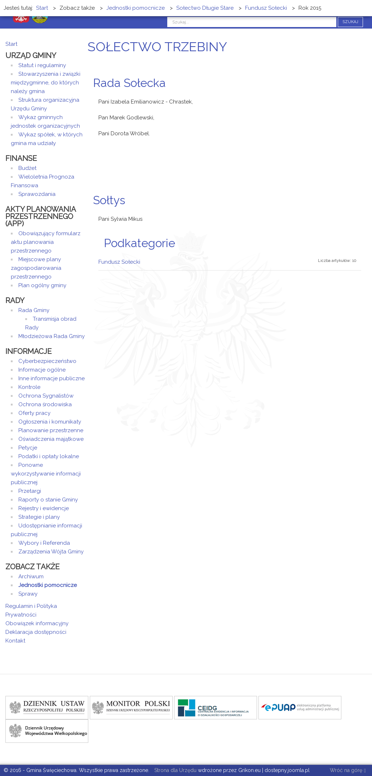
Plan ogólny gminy (42, 285)
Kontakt (15, 640)
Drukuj (355, 96)
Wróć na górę (348, 770)
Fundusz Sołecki (119, 262)
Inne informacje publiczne (51, 378)
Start (11, 44)
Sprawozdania (37, 194)
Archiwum (31, 576)
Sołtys (109, 200)
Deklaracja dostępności (35, 632)
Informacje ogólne (42, 370)
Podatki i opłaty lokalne (48, 456)
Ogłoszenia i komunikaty (49, 421)
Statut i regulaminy (42, 65)
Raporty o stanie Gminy (48, 499)
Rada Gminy (33, 310)
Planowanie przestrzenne (50, 430)
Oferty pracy (34, 413)
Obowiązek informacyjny (36, 623)
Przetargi (29, 491)
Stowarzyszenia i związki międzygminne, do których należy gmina (45, 83)
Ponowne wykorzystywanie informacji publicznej (46, 474)
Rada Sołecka (129, 82)
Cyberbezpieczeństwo (47, 361)
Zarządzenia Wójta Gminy (51, 551)
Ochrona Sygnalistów (46, 396)
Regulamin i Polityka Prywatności (31, 610)
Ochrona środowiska (45, 404)
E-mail (364, 96)
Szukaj (350, 21)
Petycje (27, 447)
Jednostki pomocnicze (47, 585)
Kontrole (29, 387)
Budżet (27, 168)
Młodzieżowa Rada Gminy (51, 336)
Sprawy (27, 594)
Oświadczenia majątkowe (51, 439)
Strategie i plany (39, 517)
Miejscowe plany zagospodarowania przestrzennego (36, 268)
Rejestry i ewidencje (43, 508)
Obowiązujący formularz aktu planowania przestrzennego (45, 242)
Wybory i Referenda (44, 543)
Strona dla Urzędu (174, 770)
